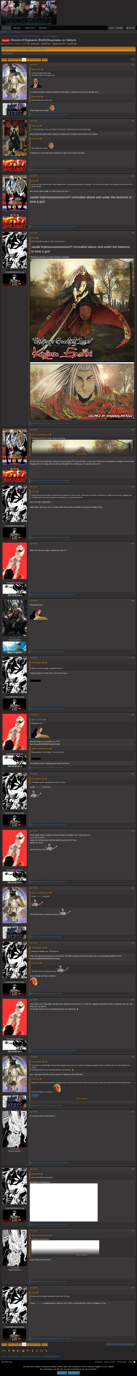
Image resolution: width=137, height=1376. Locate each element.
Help (130, 1362)
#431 (132, 774)
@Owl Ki (38, 1303)
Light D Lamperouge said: (40, 434)
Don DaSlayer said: (38, 662)
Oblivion (14, 158)
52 (39, 60)
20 (16, 60)
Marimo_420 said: (37, 720)
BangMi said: (35, 1174)
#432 (132, 831)
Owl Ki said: (35, 126)
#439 (132, 1230)
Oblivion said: (36, 69)
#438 (132, 1169)
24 (31, 60)
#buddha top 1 (46, 44)
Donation (17, 28)
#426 (132, 487)
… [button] (12, 60)
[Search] (130, 28)
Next (44, 60)
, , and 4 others (47, 994)
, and (51, 1163)
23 (28, 60)
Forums (6, 28)
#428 (132, 601)
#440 (132, 1288)
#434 (132, 943)
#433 (132, 888)
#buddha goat (34, 44)
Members (43, 28)
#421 (132, 64)
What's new (30, 28)
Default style (7, 1362)
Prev (4, 60)
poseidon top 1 (72, 44)
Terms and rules (109, 1362)
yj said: (33, 181)
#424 (132, 233)
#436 (132, 1057)
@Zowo (39, 787)
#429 (132, 658)
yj (14, 213)
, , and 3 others (53, 227)
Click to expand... (82, 454)
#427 (132, 544)
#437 (132, 1112)
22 (24, 60)
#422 (132, 121)
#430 (132, 715)
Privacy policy (122, 1362)
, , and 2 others (49, 115)
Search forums (16, 32)
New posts (5, 32)
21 (20, 60)
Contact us (98, 1362)
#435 (132, 1000)
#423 (132, 176)
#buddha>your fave (59, 44)
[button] (22, 28)
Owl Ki (14, 101)
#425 (132, 430)
